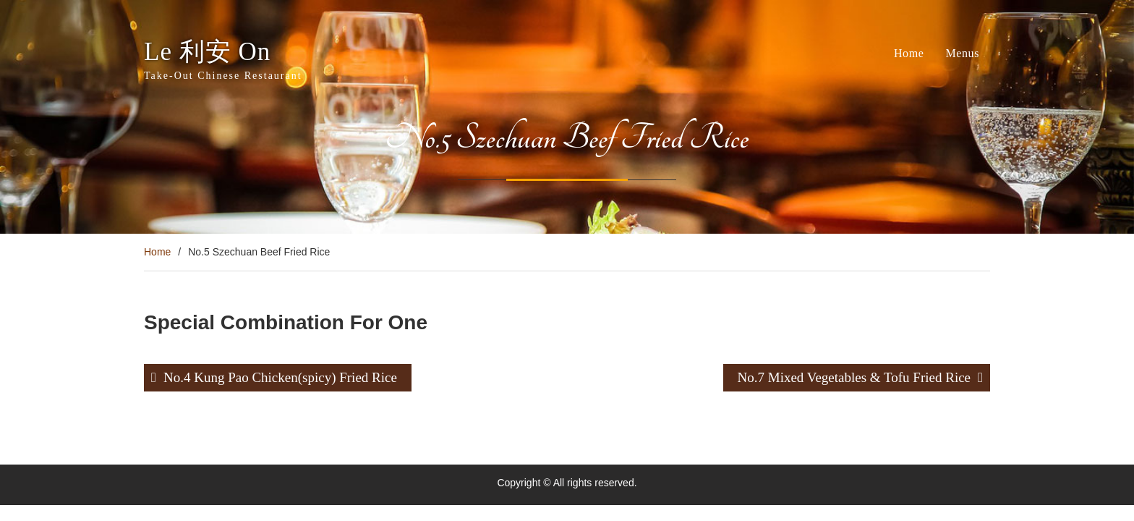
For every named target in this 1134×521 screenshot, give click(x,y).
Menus (962, 53)
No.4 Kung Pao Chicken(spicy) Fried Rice (280, 377)
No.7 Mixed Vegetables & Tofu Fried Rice (854, 377)
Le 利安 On (207, 52)
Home (909, 53)
